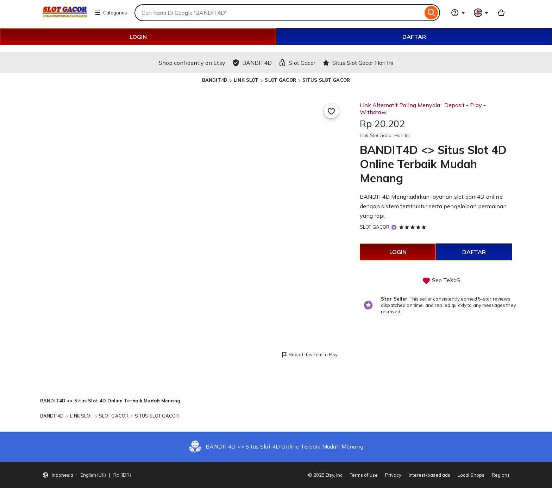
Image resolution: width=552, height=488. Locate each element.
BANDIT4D (214, 80)
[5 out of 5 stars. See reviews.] (413, 226)
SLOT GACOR (280, 80)
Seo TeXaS (446, 280)
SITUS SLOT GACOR (326, 80)
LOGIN (138, 36)
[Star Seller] (394, 227)
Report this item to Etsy (309, 355)
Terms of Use (364, 475)
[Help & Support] (458, 12)
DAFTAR (414, 36)
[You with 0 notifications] (481, 12)
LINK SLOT (246, 80)
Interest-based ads (429, 475)
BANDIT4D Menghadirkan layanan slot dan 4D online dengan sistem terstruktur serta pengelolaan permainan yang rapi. (433, 206)
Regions (501, 475)
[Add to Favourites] (331, 111)
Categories (111, 13)
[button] (86, 475)
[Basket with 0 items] (501, 12)
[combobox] (278, 12)
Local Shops (471, 475)
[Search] (431, 12)
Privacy (393, 475)
